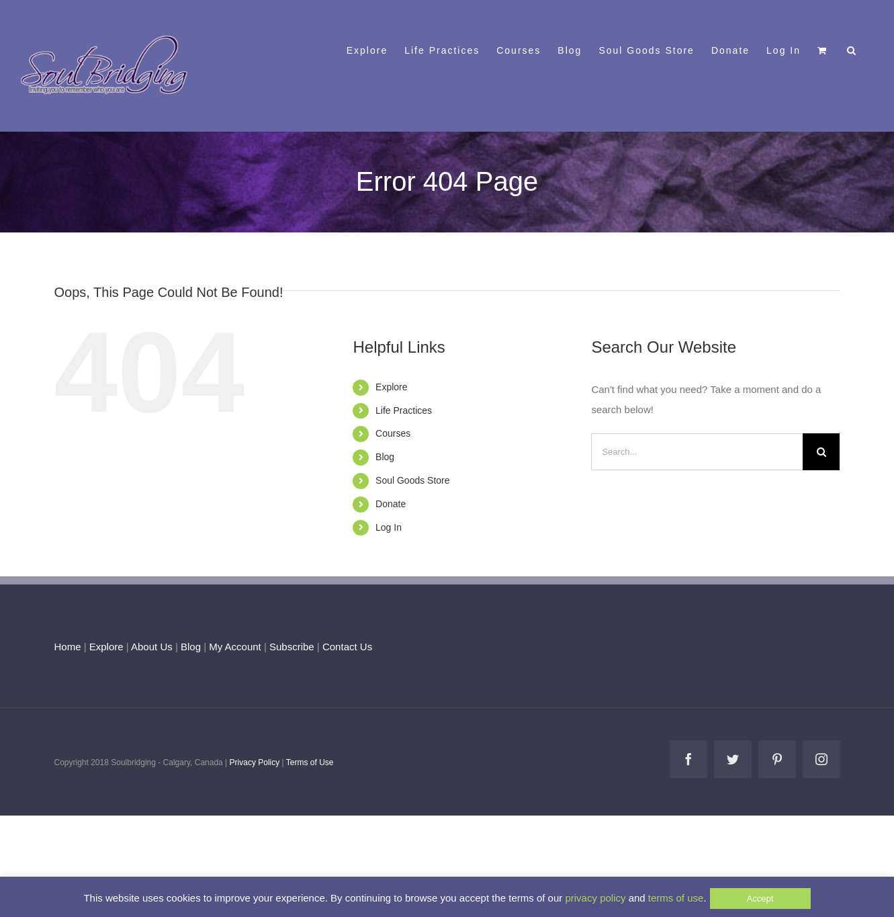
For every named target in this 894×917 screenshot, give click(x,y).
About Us (152, 646)
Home (67, 646)
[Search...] (697, 451)
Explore (391, 387)
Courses (392, 433)
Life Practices (403, 410)
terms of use (676, 898)
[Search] (821, 451)
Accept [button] (760, 898)
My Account (235, 646)
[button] (852, 49)
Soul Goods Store (412, 480)
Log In (388, 527)
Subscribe (291, 646)
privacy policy (595, 898)
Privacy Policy (255, 762)
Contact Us (346, 646)
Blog (384, 456)
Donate (390, 503)
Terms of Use (310, 762)
